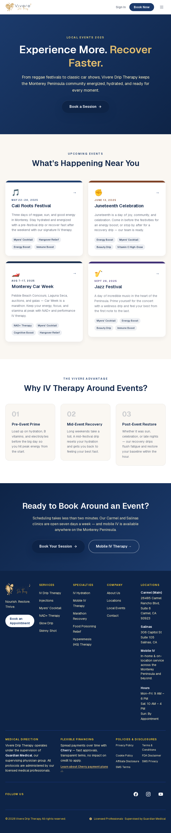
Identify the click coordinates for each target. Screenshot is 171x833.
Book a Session (85, 106)
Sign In (121, 7)
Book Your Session (58, 548)
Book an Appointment (20, 621)
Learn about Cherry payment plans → (84, 768)
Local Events (116, 608)
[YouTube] (161, 794)
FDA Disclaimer (151, 755)
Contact (112, 616)
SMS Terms (123, 767)
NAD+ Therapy (49, 616)
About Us (113, 593)
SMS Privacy (150, 761)
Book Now (142, 7)
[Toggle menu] (162, 7)
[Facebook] (136, 794)
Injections (46, 601)
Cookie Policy (124, 755)
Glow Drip (46, 623)
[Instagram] (148, 794)
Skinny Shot (48, 631)
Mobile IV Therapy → (114, 548)
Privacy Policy (124, 745)
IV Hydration (81, 593)
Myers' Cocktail (50, 608)
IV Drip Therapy (50, 593)
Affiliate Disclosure (127, 761)
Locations (114, 601)
